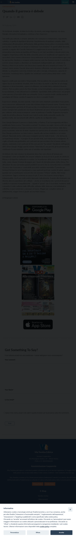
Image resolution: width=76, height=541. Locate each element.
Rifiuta (38, 532)
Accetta (61, 532)
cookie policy (44, 526)
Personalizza (14, 532)
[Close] (70, 509)
